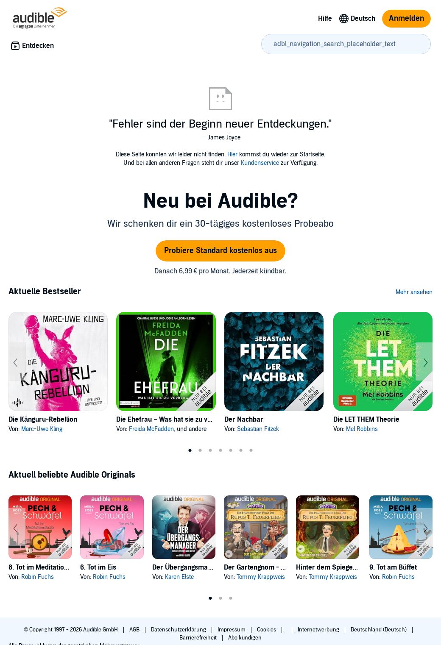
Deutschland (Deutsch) (379, 629)
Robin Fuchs (37, 577)
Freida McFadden (151, 429)
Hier (232, 154)
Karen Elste (179, 577)
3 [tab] (210, 450)
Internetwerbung (319, 629)
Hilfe (325, 18)
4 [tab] (220, 450)
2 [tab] (200, 450)
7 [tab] (251, 450)
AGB (135, 629)
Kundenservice (260, 163)
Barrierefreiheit (198, 637)
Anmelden (406, 18)
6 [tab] (241, 450)
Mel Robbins (362, 429)
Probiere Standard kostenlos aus (220, 250)
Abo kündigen (245, 637)
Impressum (232, 629)
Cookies (267, 629)
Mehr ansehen (414, 292)
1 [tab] (190, 450)
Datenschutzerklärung (179, 629)
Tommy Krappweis (261, 577)
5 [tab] (230, 450)
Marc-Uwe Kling (41, 429)
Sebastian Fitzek (258, 429)
